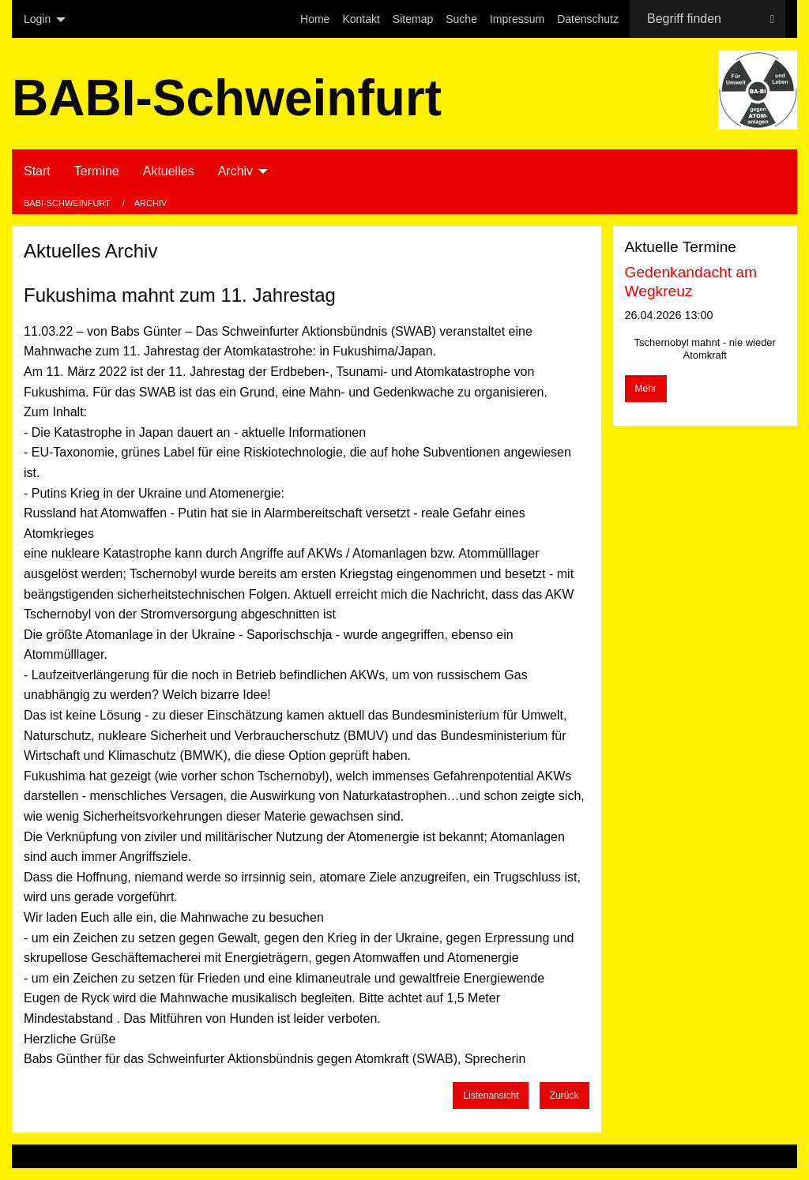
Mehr (646, 388)
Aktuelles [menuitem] (168, 171)
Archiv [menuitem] (235, 171)
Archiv (150, 203)
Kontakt (360, 19)
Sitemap (413, 19)
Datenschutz (588, 19)
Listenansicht (490, 1095)
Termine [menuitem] (96, 171)
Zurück (564, 1095)
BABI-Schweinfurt (68, 203)
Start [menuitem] (37, 171)
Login (37, 19)
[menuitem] (314, 19)
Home (314, 19)
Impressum (517, 19)
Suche (461, 19)
